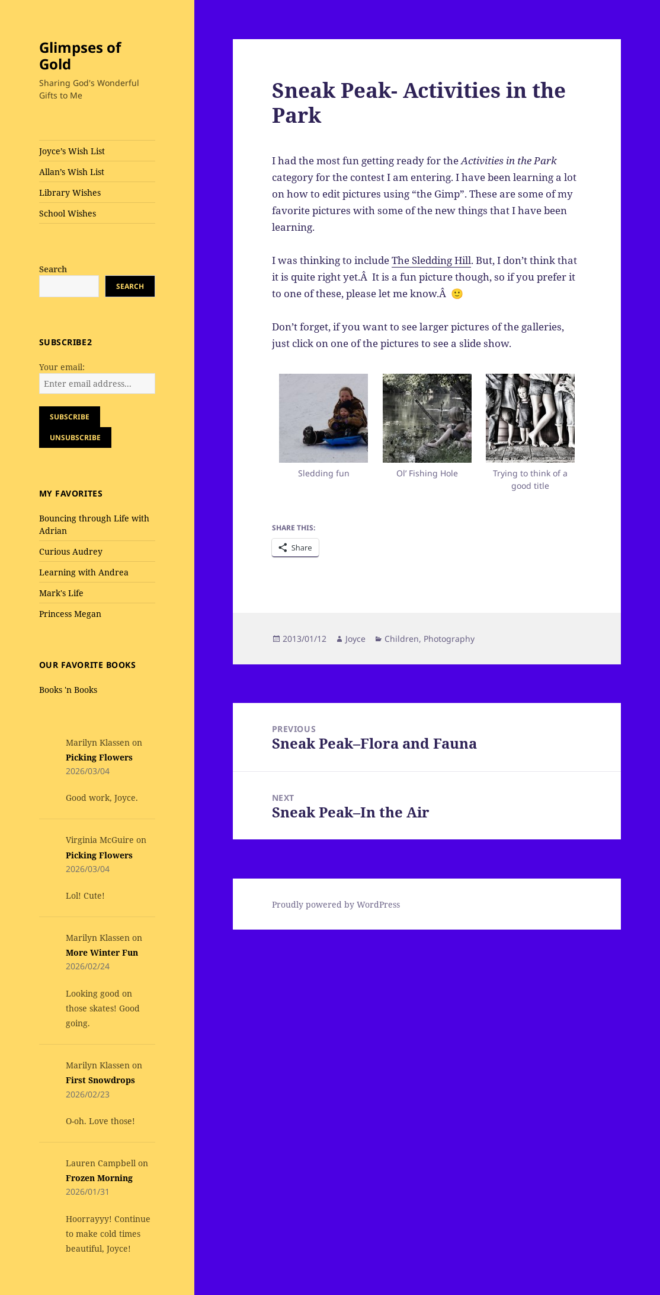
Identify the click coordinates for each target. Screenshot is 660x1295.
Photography (449, 638)
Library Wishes (70, 192)
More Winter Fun (102, 952)
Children (402, 638)
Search (53, 269)
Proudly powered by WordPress (336, 904)
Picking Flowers (99, 757)
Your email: (62, 367)
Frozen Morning (99, 1177)
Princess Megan (70, 613)
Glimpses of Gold (80, 55)
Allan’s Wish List (71, 171)
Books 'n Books (68, 689)
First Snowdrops (100, 1080)
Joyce (355, 638)
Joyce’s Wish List (72, 151)
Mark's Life (61, 593)
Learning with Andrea (84, 572)
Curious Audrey (70, 551)
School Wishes (67, 213)
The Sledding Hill (431, 260)
